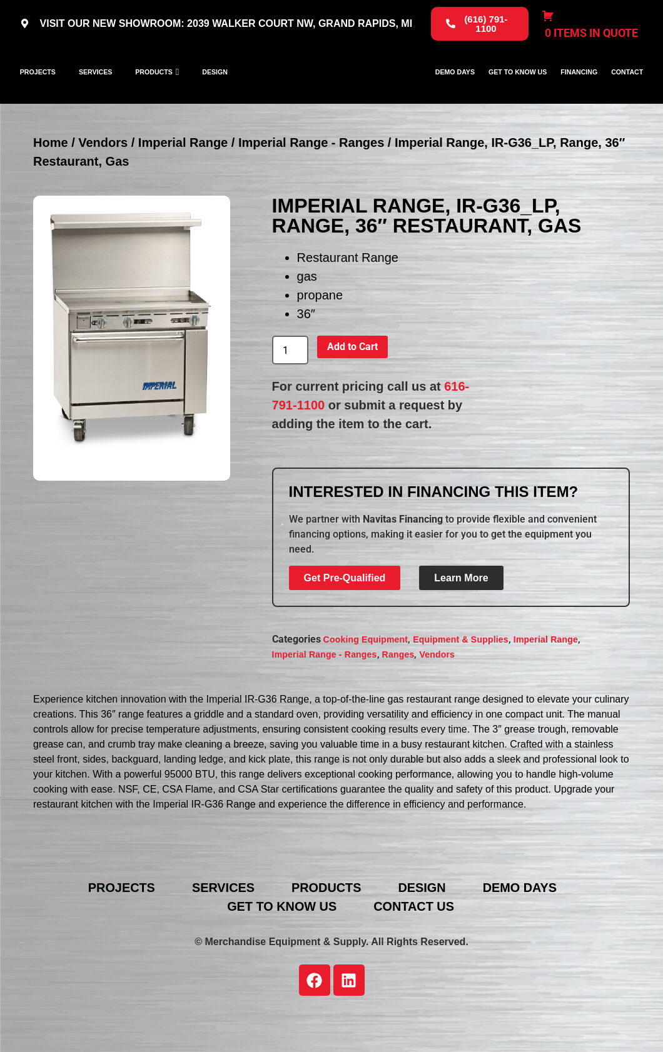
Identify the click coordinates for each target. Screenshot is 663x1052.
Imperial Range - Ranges (311, 181)
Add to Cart (352, 385)
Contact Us (414, 944)
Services (95, 90)
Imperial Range (183, 181)
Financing (578, 90)
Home (50, 181)
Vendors (103, 181)
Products (153, 90)
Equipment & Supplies (461, 678)
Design (215, 90)
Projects (38, 90)
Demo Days (455, 90)
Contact (627, 90)
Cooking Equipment (365, 678)
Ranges (398, 693)
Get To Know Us (517, 90)
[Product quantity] (290, 388)
